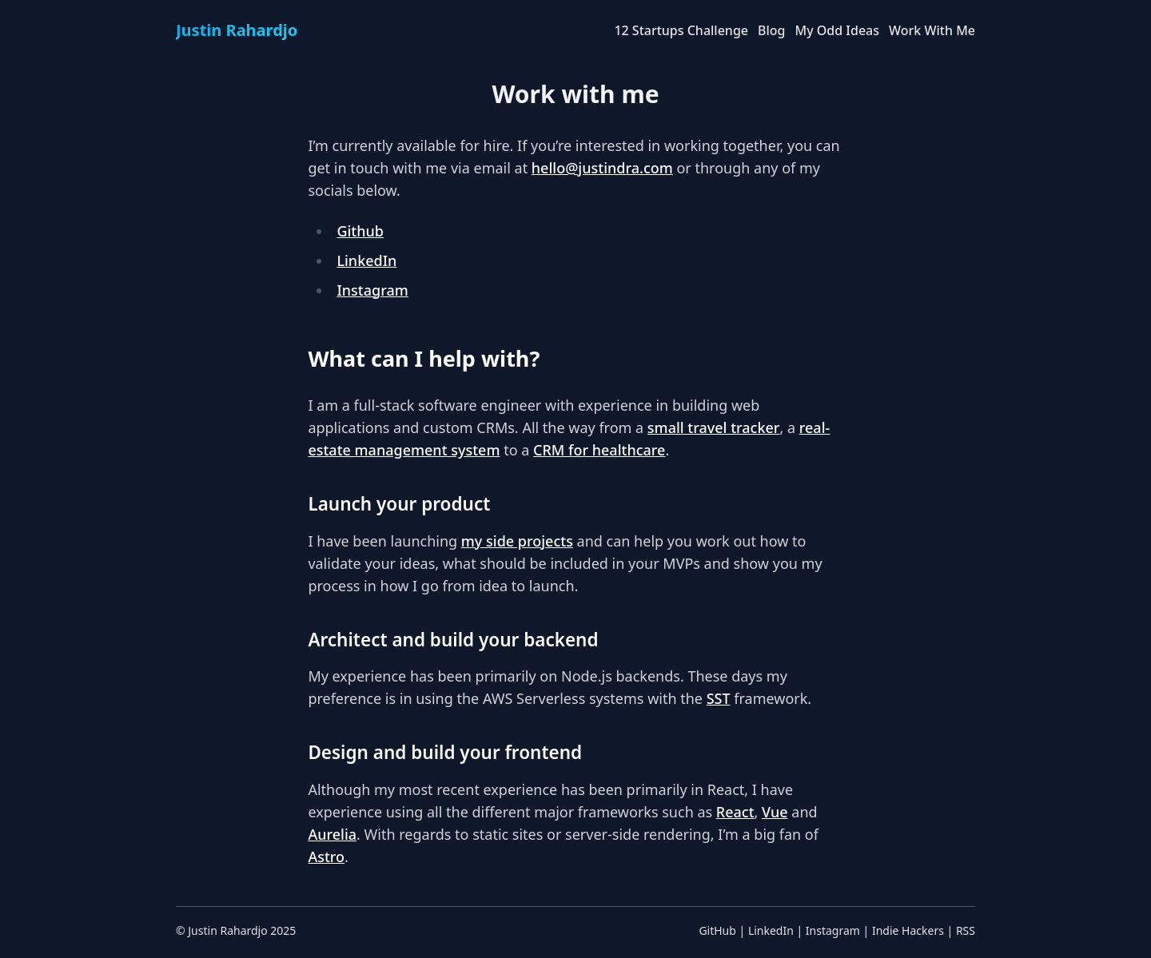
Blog (771, 30)
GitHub (717, 930)
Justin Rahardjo (227, 930)
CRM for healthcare (599, 449)
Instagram (372, 290)
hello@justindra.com (602, 167)
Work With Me (932, 30)
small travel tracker (713, 427)
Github (360, 230)
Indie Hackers (908, 930)
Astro (326, 856)
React (735, 811)
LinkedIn (366, 260)
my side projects (517, 541)
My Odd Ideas (837, 30)
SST (719, 698)
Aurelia (332, 834)
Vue (775, 811)
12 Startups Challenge (681, 30)
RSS (965, 930)
